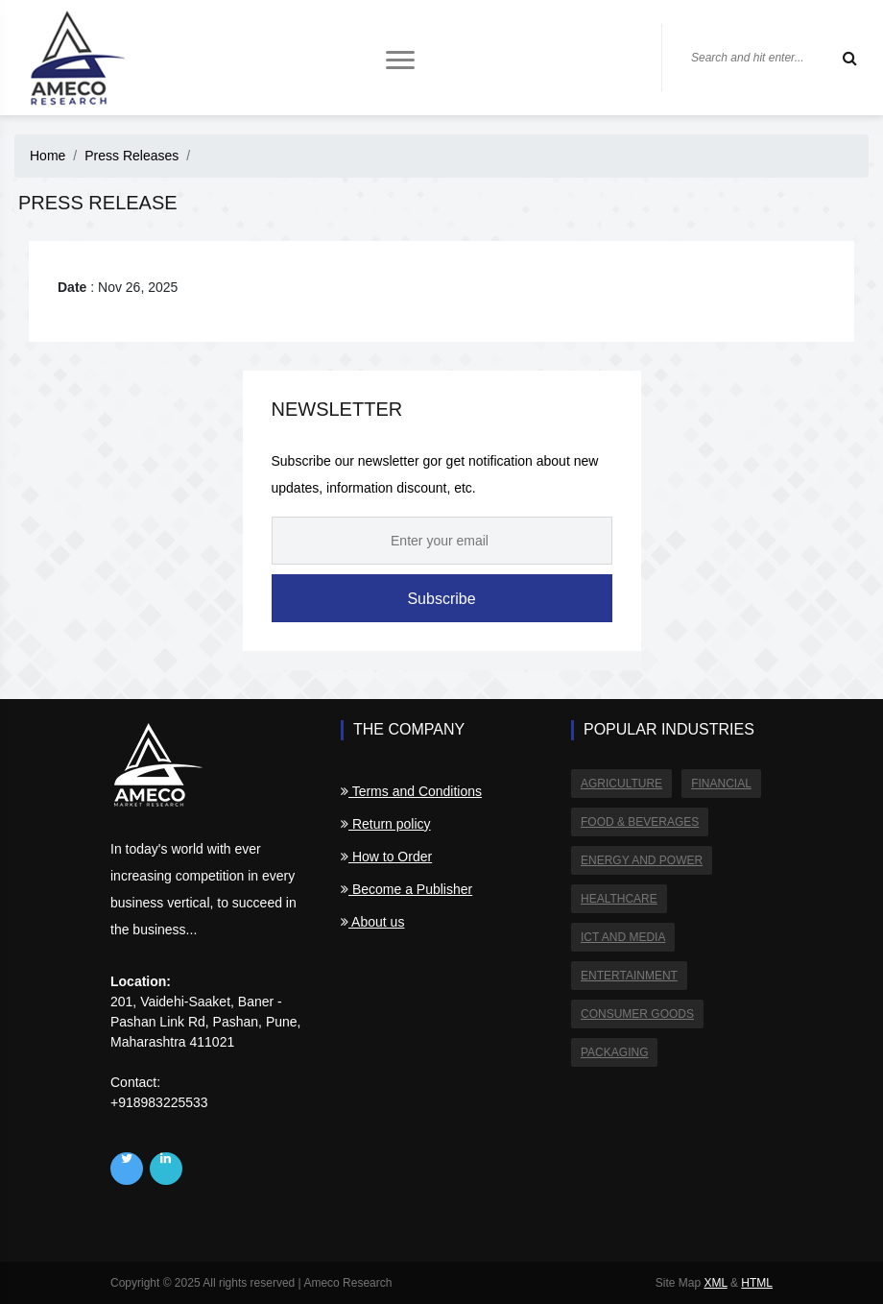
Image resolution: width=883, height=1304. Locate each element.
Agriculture (621, 783)
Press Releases (131, 155)
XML (715, 1283)
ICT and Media (623, 937)
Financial (721, 783)
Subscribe (441, 599)
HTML (757, 1283)
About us (372, 922)
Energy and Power (642, 860)
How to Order (386, 856)
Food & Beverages (640, 822)
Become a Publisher (406, 889)
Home (47, 155)
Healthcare (619, 899)
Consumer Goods (637, 1014)
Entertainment (629, 975)
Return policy (386, 824)
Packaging (614, 1052)
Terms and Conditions (411, 791)
